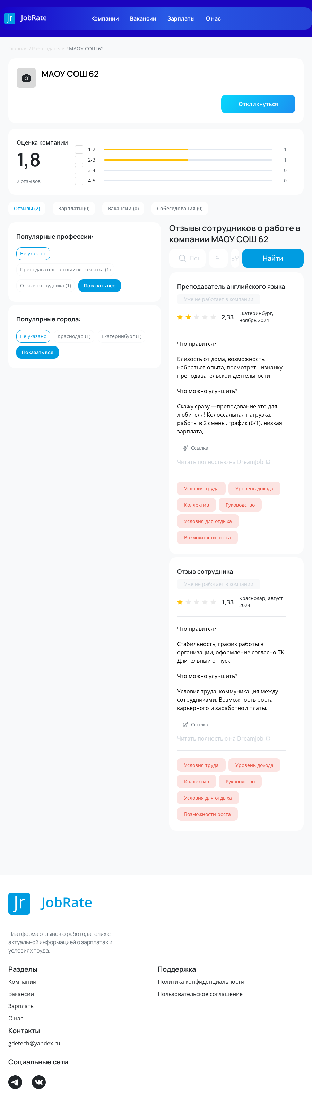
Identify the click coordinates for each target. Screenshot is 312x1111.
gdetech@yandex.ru (34, 1043)
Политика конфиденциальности (201, 982)
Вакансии (143, 18)
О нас (213, 18)
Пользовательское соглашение (200, 994)
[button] (258, 104)
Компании (105, 18)
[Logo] (25, 18)
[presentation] (182, 258)
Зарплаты (181, 18)
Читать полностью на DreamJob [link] (223, 462)
